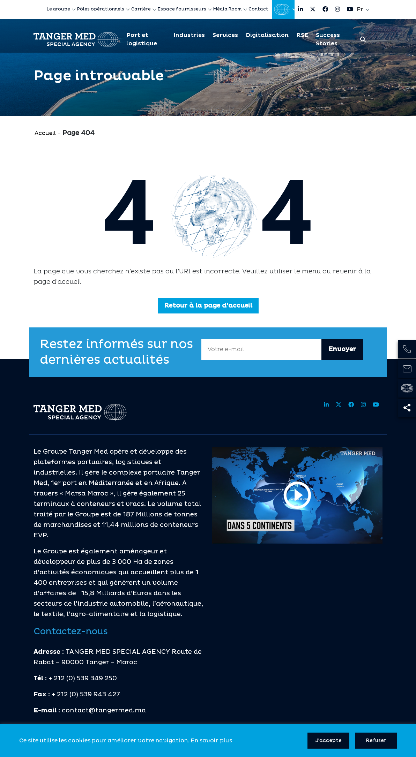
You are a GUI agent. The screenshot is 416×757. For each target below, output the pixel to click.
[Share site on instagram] (337, 9)
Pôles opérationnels (100, 9)
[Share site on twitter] (312, 9)
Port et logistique (141, 39)
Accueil (45, 133)
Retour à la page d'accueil (208, 306)
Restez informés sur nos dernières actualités (116, 352)
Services (225, 35)
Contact (258, 9)
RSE (302, 35)
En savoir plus (211, 740)
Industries (189, 35)
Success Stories (328, 39)
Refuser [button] (376, 740)
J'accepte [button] (328, 740)
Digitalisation (267, 35)
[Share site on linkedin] (300, 9)
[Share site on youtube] (350, 9)
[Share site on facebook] (325, 9)
